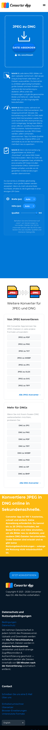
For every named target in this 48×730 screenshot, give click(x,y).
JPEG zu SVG (24, 379)
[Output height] (29, 206)
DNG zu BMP (24, 474)
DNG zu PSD (24, 460)
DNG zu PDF (24, 439)
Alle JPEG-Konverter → (30, 395)
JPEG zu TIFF (24, 386)
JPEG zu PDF (24, 337)
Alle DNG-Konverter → (30, 483)
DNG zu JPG (24, 425)
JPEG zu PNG (24, 344)
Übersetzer (7, 707)
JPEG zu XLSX (24, 372)
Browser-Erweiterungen (14, 710)
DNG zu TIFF (24, 446)
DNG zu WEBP (24, 453)
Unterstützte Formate (13, 714)
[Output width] (30, 199)
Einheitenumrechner (13, 704)
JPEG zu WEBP (24, 358)
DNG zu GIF (24, 467)
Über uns (6, 697)
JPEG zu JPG (24, 365)
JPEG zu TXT (24, 351)
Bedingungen (9, 622)
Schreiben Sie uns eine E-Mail (17, 694)
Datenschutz (8, 625)
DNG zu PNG (24, 432)
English (7, 723)
